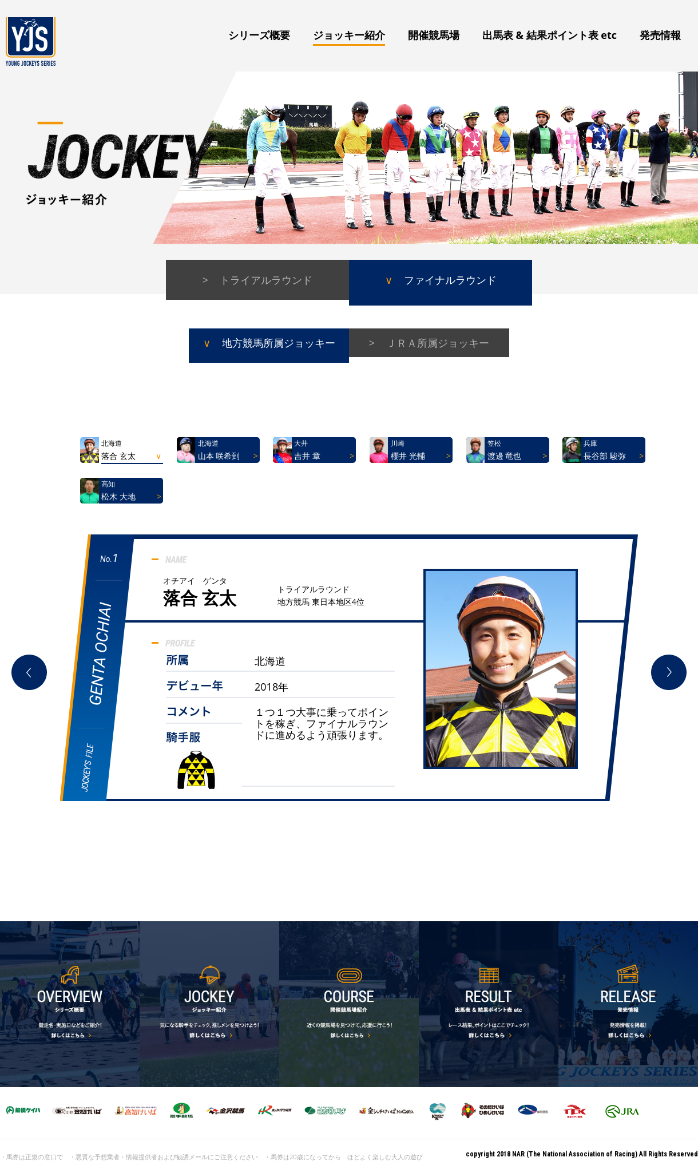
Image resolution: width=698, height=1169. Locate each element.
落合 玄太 (199, 597)
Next (669, 672)
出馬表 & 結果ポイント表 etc (549, 35)
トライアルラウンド (266, 280)
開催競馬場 (433, 35)
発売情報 (660, 35)
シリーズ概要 (259, 35)
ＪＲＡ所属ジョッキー (437, 343)
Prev (29, 672)
